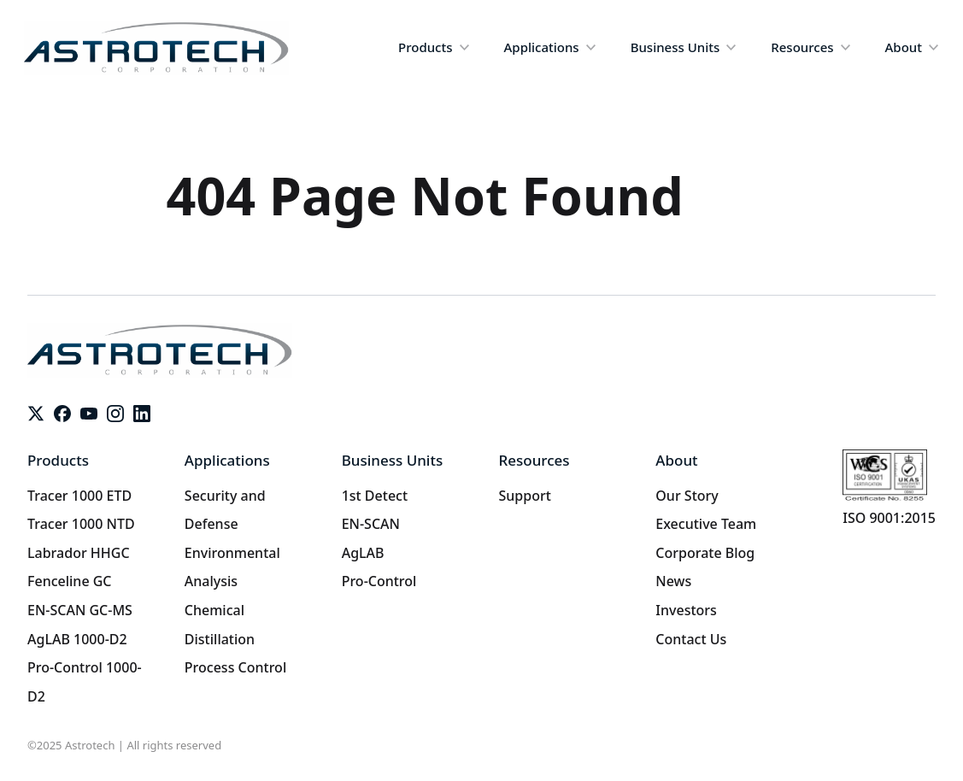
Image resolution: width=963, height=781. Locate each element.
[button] (433, 47)
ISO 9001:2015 (889, 517)
